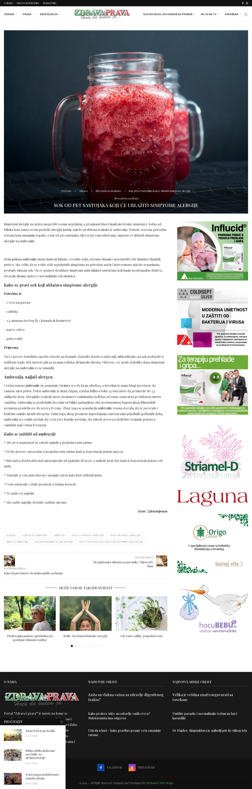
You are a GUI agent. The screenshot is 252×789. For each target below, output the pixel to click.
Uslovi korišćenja (28, 3)
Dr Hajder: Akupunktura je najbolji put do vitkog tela (209, 730)
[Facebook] (242, 3)
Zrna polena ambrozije (20, 259)
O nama (8, 3)
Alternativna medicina (108, 190)
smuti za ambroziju (17, 541)
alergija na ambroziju (34, 535)
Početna (66, 190)
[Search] (246, 14)
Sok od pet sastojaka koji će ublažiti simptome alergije (111, 541)
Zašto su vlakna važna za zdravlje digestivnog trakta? (126, 697)
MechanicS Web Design (159, 783)
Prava (27, 14)
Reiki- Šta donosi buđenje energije (85, 636)
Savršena (232, 14)
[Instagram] (247, 3)
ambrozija (59, 535)
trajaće (65, 385)
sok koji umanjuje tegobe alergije (54, 541)
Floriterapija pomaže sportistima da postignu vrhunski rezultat (30, 638)
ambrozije (32, 385)
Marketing (49, 3)
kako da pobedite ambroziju (88, 535)
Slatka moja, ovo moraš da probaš (168, 14)
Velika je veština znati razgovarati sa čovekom (202, 697)
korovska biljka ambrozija (125, 535)
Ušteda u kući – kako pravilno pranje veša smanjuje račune (124, 732)
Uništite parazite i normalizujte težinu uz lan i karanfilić (204, 715)
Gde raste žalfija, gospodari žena (141, 636)
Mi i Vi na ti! (209, 14)
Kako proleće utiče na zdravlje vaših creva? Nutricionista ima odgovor (119, 715)
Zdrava (9, 14)
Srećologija (48, 14)
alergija (11, 535)
